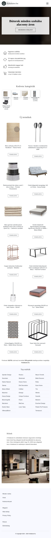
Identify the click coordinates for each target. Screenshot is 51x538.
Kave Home (39, 385)
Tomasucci (38, 410)
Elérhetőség (6, 525)
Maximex (4, 392)
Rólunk (5, 522)
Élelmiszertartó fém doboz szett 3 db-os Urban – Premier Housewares (13, 187)
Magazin (5, 508)
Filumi (20, 400)
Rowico (21, 374)
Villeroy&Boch (6, 410)
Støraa (4, 385)
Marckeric (5, 403)
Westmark (22, 378)
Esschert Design (40, 403)
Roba (37, 382)
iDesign (21, 392)
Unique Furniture (24, 396)
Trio (36, 389)
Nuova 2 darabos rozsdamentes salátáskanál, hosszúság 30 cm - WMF (38, 147)
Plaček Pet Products (41, 407)
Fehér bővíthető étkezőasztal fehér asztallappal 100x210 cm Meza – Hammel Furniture (38, 267)
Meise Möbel (6, 389)
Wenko (37, 392)
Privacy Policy (7, 515)
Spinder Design (6, 374)
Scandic (37, 396)
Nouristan (5, 378)
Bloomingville (6, 400)
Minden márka (7, 494)
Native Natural (6, 382)
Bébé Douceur (39, 378)
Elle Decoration (23, 385)
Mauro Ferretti (39, 374)
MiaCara (21, 403)
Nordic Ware (5, 407)
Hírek (4, 497)
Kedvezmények (7, 501)
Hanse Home (23, 382)
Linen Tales (22, 407)
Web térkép (6, 511)
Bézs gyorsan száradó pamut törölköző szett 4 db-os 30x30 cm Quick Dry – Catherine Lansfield (13, 226)
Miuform (37, 400)
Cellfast (21, 389)
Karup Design (6, 396)
